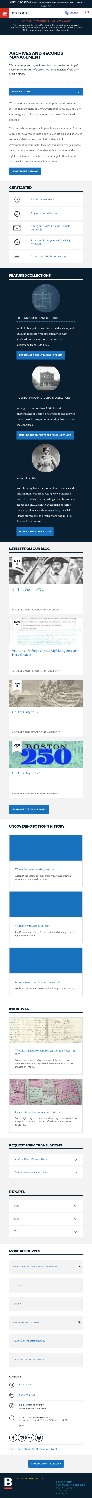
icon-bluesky (39, 1438)
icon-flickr (30, 1438)
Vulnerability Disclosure (70, 1485)
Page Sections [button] (45, 92)
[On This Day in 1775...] (46, 708)
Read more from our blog (29, 809)
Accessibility (63, 1491)
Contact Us (62, 1494)
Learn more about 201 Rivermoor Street (33, 1449)
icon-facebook (13, 1438)
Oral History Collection (35, 532)
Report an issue (30, 1478)
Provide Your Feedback (46, 1464)
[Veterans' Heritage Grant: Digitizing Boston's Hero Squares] (46, 646)
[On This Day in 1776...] (46, 585)
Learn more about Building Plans (40, 355)
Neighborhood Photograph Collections (45, 435)
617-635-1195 (25, 1385)
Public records (65, 1488)
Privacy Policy (64, 1482)
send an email (27, 1395)
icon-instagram (22, 1438)
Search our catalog (25, 171)
